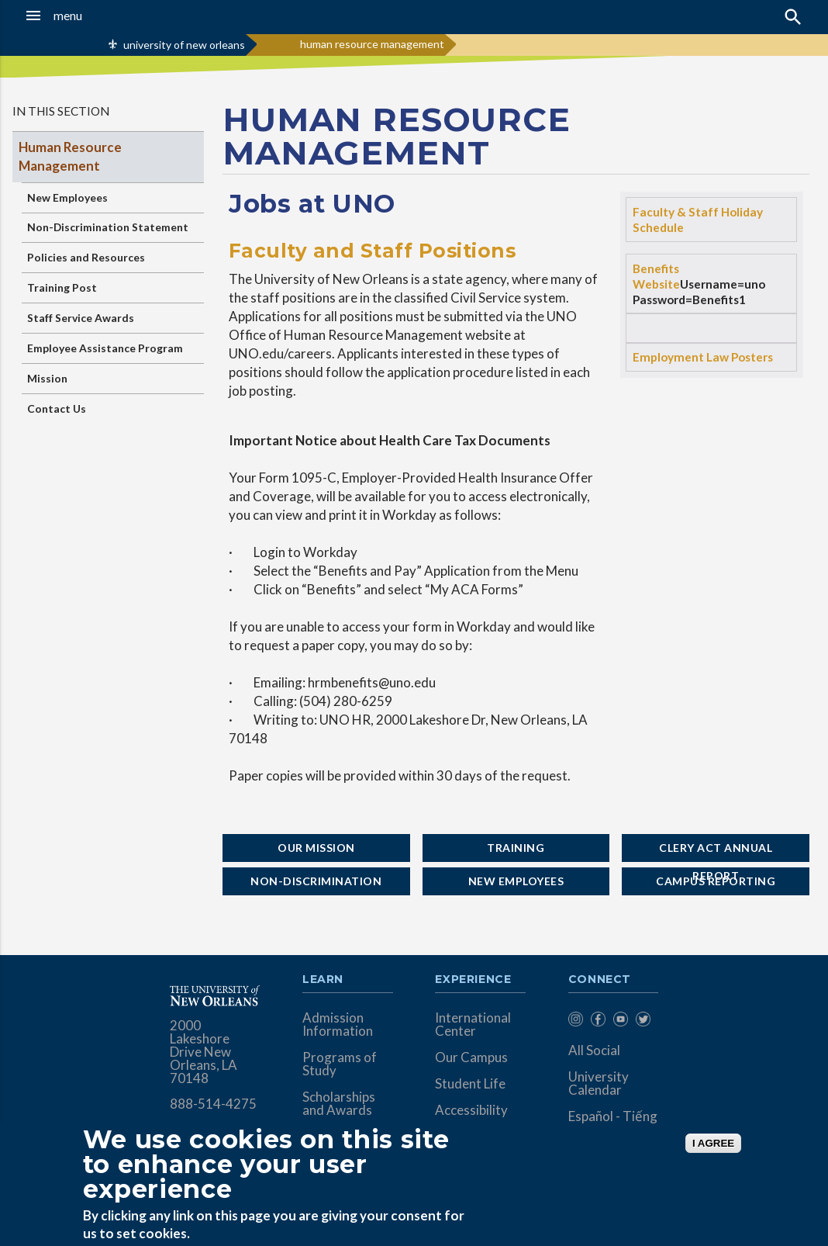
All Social (594, 1050)
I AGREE (713, 1143)
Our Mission (316, 847)
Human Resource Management (70, 156)
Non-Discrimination (315, 881)
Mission (47, 378)
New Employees (67, 197)
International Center (473, 1024)
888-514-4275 (213, 1103)
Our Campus (471, 1057)
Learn (322, 980)
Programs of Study (339, 1063)
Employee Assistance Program (105, 348)
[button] (80, 15)
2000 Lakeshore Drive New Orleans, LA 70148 (203, 1051)
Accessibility (471, 1110)
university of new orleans (184, 44)
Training (515, 847)
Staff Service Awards (80, 317)
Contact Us (56, 408)
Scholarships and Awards (338, 1103)
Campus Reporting (715, 881)
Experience (473, 980)
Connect (600, 980)
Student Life (470, 1083)
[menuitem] (575, 1021)
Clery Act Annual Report (715, 851)
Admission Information (337, 1024)
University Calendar (598, 1083)
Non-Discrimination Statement (107, 227)
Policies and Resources (86, 257)
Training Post (62, 287)
